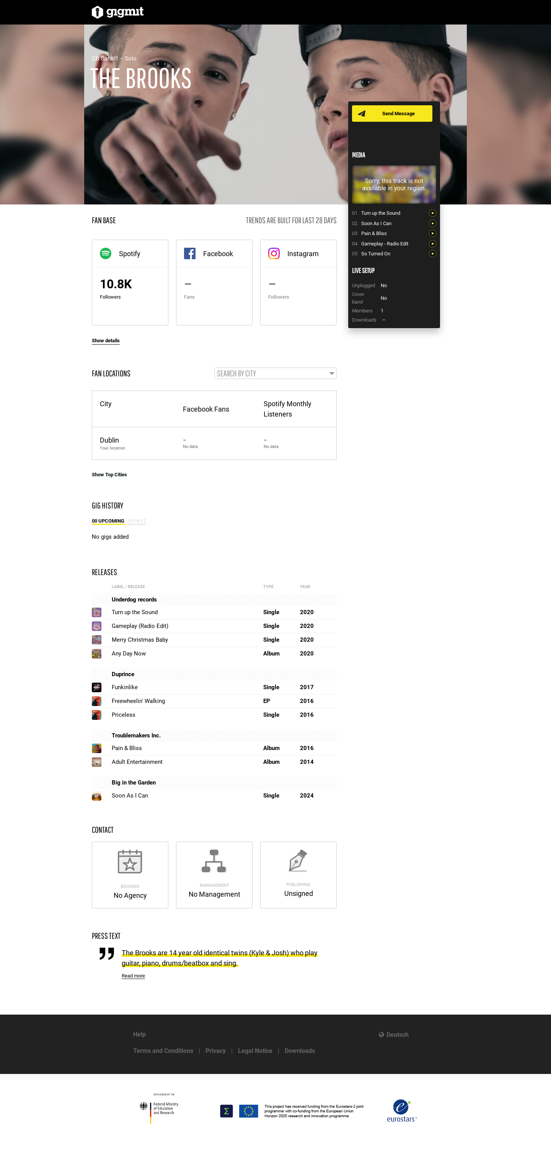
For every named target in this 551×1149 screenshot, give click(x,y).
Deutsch (397, 1034)
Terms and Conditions (163, 1050)
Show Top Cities (109, 475)
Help (139, 1034)
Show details (106, 340)
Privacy (215, 1050)
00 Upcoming (109, 522)
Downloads (300, 1050)
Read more (133, 976)
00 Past (136, 522)
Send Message (399, 113)
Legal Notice (255, 1050)
